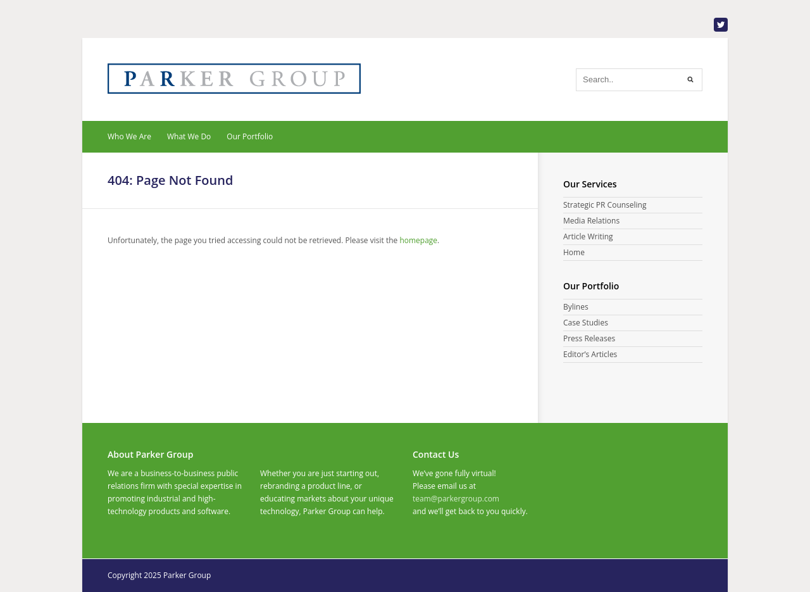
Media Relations (591, 220)
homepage (418, 240)
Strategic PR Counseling (604, 204)
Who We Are (129, 136)
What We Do (189, 136)
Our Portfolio (250, 136)
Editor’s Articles (590, 354)
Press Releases (589, 338)
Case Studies (585, 322)
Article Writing (588, 236)
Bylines (576, 306)
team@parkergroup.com (456, 498)
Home (574, 252)
